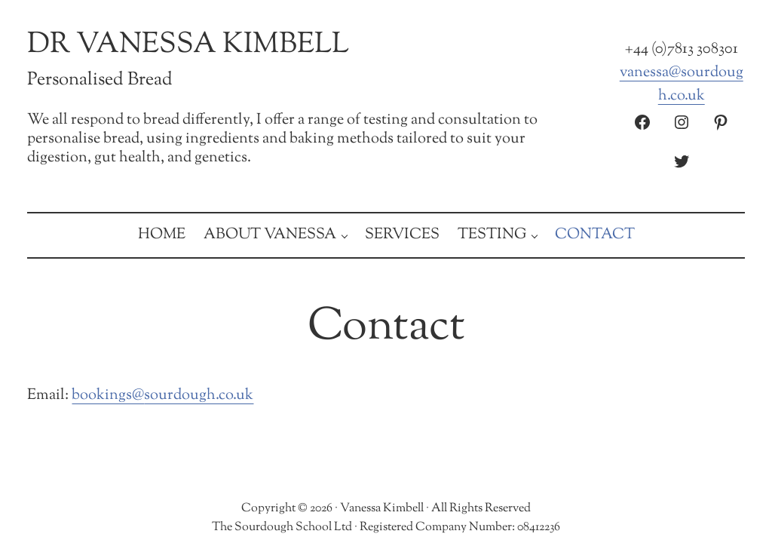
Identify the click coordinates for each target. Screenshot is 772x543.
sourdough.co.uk (198, 395)
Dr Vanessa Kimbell (188, 45)
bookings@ (108, 395)
